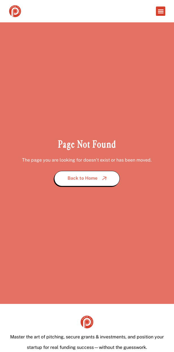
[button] (160, 11)
